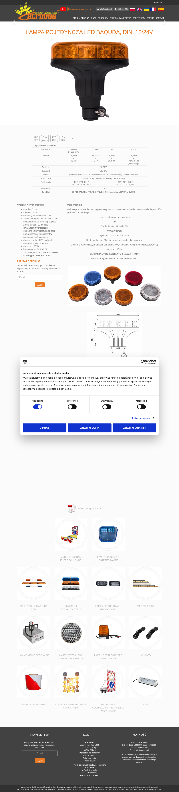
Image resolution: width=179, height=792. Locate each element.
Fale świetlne (145, 606)
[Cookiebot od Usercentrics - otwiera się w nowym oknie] (142, 362)
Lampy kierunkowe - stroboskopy (108, 608)
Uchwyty (145, 655)
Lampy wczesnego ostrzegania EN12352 (71, 657)
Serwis (150, 18)
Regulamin (158, 2)
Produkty (103, 18)
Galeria (114, 18)
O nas (93, 18)
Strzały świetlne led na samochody (71, 706)
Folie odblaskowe (33, 704)
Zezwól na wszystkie (134, 427)
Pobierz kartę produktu (84, 509)
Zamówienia (125, 18)
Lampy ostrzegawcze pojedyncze (108, 657)
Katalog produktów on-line (80, 9)
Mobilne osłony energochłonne (71, 558)
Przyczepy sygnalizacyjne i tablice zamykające (108, 707)
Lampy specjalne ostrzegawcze (108, 558)
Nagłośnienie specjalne (33, 655)
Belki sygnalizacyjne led (33, 608)
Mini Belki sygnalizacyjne (71, 608)
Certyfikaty (139, 18)
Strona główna (81, 18)
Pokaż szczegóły (141, 418)
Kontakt (159, 18)
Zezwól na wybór (89, 427)
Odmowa (44, 427)
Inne (145, 704)
